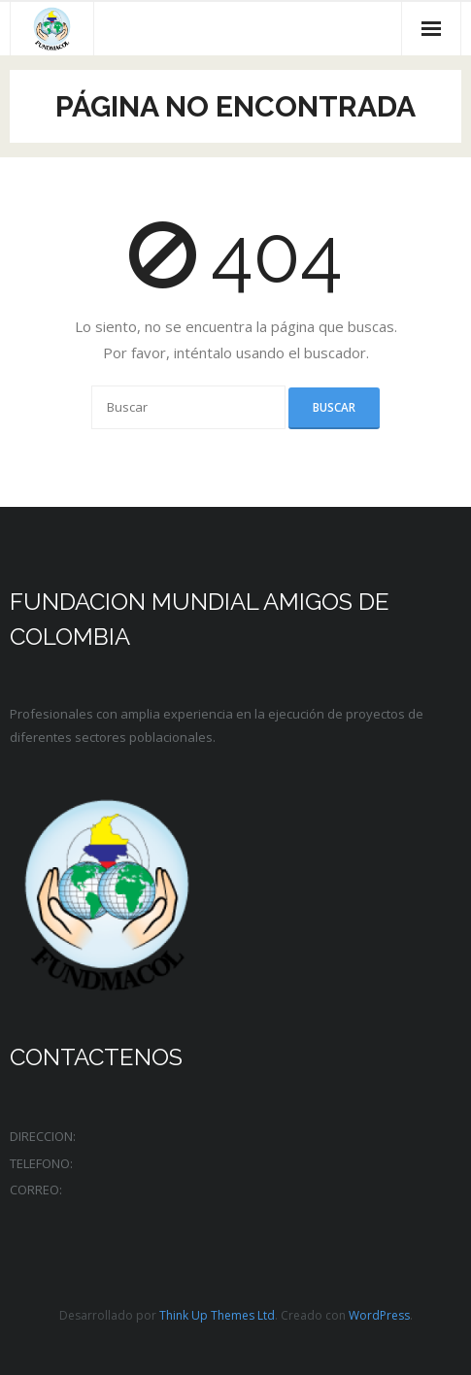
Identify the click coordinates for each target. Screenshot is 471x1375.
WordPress (379, 1315)
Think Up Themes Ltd (217, 1315)
